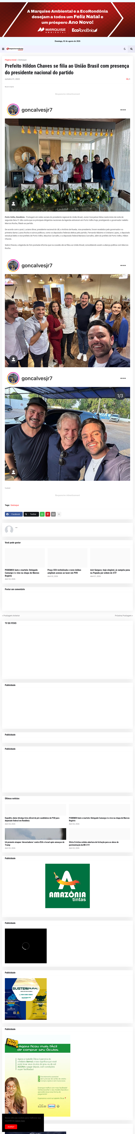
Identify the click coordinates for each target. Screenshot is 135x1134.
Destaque (22, 60)
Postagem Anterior (11, 616)
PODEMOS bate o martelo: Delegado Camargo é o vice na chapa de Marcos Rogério (22, 573)
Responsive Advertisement (67, 94)
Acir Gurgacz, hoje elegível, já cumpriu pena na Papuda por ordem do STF (110, 571)
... (16, 526)
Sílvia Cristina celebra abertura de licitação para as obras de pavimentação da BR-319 (94, 843)
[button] (3, 49)
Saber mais (20, 1121)
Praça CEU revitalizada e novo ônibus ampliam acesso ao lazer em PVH (64, 571)
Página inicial (10, 60)
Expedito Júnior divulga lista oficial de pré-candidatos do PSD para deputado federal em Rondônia (32, 819)
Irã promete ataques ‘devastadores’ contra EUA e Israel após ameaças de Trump (34, 843)
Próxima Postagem (123, 616)
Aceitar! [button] (11, 1127)
